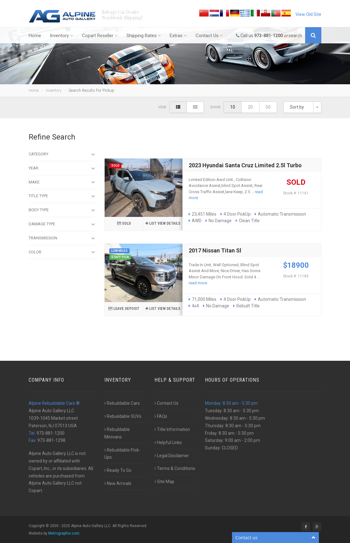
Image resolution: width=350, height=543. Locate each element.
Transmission (62, 238)
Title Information (172, 429)
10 (232, 107)
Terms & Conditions (174, 468)
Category (62, 154)
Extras (178, 35)
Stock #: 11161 (296, 193)
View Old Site (308, 14)
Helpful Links (168, 442)
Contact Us (209, 35)
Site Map (164, 481)
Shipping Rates (143, 35)
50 (268, 107)
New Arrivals (117, 483)
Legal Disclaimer (171, 455)
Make (62, 182)
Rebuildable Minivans (117, 433)
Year (62, 168)
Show (215, 107)
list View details (162, 223)
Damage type (62, 224)
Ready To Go (117, 470)
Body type (62, 210)
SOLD (124, 223)
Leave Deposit (124, 308)
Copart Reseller (100, 35)
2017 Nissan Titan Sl (215, 250)
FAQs (160, 416)
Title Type (62, 196)
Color (62, 252)
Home (35, 35)
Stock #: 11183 (296, 276)
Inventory (61, 35)
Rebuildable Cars (122, 403)
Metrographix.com (63, 533)
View (162, 107)
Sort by (297, 107)
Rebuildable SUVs (122, 416)
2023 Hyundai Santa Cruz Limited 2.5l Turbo (245, 165)
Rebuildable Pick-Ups (122, 454)
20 (250, 107)
